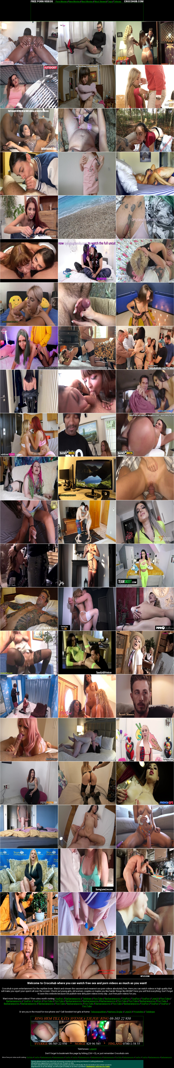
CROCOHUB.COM (133, 1)
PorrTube (98, 998)
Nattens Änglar (115, 1011)
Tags (110, 1)
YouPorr (59, 998)
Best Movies (87, 1)
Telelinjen (87, 998)
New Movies (74, 1)
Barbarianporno (73, 998)
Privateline (138, 1011)
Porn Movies (61, 1)
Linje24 (155, 998)
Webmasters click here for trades (98, 1066)
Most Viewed (100, 1)
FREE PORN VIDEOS (42, 1)
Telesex (117, 1)
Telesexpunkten (98, 1011)
